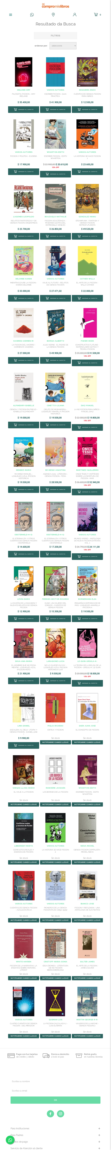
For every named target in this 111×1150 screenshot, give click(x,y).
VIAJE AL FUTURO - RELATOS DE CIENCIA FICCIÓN (55, 281)
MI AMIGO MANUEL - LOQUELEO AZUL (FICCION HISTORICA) (24, 469)
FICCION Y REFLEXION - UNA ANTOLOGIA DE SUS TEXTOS (87, 894)
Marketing (56, 1146)
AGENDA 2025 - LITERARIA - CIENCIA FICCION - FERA (55, 468)
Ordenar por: (41, 46)
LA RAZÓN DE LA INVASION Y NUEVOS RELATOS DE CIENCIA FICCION (23, 593)
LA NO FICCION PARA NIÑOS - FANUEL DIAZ (87, 405)
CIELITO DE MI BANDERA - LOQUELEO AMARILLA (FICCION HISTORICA (55, 406)
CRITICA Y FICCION (55, 715)
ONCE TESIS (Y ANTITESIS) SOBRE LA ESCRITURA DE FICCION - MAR (87, 469)
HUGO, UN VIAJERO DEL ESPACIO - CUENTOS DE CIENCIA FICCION (55, 593)
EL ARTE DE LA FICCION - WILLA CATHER (87, 281)
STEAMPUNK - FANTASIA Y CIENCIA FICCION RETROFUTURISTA (87, 220)
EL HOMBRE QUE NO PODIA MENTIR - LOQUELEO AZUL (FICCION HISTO (23, 655)
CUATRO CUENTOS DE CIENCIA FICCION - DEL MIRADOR (23, 1010)
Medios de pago (19, 1127)
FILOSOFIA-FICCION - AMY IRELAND (23, 95)
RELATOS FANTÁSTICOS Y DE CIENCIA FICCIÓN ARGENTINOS (23, 219)
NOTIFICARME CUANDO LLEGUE (55, 727)
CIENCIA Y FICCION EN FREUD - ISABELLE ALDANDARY (23, 405)
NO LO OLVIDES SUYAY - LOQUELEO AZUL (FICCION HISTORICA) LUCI (55, 655)
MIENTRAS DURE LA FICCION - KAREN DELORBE (23, 281)
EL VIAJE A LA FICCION (24, 777)
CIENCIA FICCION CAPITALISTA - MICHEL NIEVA (87, 836)
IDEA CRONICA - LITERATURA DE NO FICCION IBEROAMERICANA (55, 953)
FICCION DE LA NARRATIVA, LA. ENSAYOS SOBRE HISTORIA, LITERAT (23, 953)
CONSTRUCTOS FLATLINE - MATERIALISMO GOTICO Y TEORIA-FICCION (87, 344)
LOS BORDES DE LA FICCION (55, 777)
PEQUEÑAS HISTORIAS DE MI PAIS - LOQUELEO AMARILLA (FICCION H (87, 593)
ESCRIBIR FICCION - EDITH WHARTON (55, 157)
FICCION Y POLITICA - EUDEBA (23, 156)
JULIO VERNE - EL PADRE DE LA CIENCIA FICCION (55, 343)
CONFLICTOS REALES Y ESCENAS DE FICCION (23, 836)
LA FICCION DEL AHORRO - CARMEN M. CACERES (24, 343)
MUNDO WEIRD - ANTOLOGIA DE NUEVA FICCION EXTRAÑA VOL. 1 (87, 531)
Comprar (23, 109)
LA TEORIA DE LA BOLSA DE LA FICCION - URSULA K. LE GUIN (87, 654)
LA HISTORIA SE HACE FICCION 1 (87, 157)
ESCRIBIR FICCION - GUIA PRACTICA (55, 95)
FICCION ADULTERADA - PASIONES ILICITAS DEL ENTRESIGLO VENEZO (55, 220)
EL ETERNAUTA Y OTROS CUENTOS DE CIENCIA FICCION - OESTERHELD (23, 531)
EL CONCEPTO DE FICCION (87, 715)
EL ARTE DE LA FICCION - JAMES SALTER (87, 952)
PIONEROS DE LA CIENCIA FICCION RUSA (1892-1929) (55, 894)
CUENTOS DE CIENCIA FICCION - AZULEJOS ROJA (23, 894)
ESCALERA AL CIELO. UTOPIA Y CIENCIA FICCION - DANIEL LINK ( (23, 717)
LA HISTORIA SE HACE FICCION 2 (55, 836)
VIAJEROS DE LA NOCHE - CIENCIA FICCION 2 (87, 1010)
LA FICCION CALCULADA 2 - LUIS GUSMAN (55, 1010)
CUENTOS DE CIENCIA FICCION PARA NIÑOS (87, 95)
